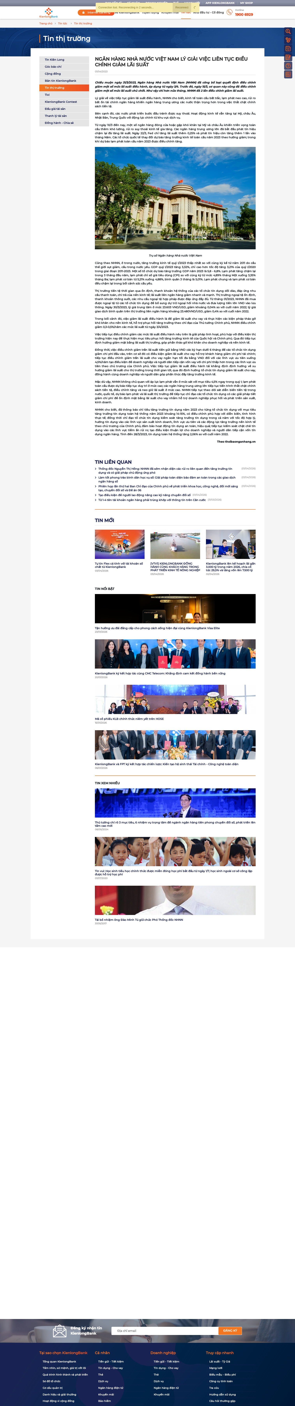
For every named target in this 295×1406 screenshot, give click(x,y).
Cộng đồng (53, 73)
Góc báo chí (53, 66)
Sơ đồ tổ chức (51, 1381)
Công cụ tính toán (221, 1381)
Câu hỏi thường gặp (222, 1400)
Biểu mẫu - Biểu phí (222, 1374)
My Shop (246, 3)
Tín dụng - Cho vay (110, 1368)
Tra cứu (214, 1387)
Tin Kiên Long (54, 59)
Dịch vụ (103, 1381)
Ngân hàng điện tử (110, 1387)
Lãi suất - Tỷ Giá (219, 1361)
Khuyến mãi (170, 12)
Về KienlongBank (127, 12)
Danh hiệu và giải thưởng (59, 1394)
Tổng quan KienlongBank (59, 1361)
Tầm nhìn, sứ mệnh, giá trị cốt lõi (64, 1368)
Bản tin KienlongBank (60, 81)
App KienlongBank (220, 3)
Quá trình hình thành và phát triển (65, 1374)
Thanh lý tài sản (56, 116)
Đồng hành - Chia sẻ (59, 123)
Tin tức (186, 12)
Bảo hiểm (104, 1400)
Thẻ (100, 1374)
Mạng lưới (215, 1368)
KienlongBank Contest (61, 102)
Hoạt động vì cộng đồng (58, 1400)
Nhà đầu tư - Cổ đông (208, 12)
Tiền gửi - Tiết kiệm (111, 1361)
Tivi (47, 95)
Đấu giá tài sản (55, 109)
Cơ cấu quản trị (53, 1387)
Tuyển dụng (150, 12)
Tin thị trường (54, 88)
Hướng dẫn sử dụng (222, 1394)
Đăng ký (230, 1330)
